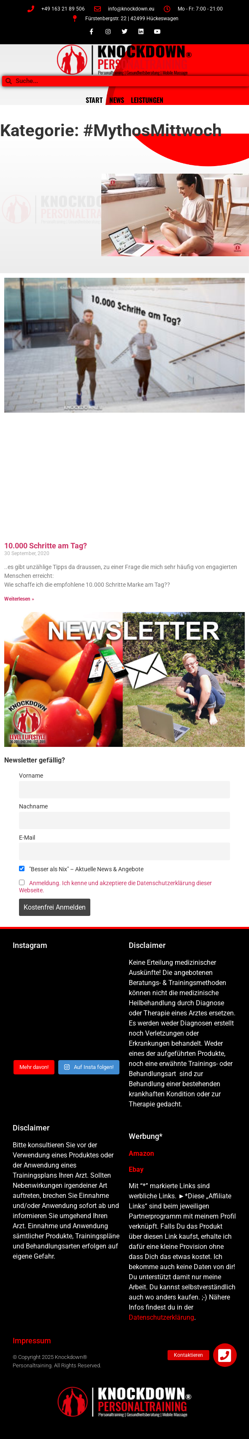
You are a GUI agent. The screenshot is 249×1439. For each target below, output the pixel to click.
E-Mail (27, 837)
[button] (225, 1355)
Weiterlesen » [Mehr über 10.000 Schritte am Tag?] (19, 599)
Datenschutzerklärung (161, 1317)
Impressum (32, 1340)
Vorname (31, 775)
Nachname (33, 806)
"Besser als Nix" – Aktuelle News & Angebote (81, 869)
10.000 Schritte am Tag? (45, 545)
